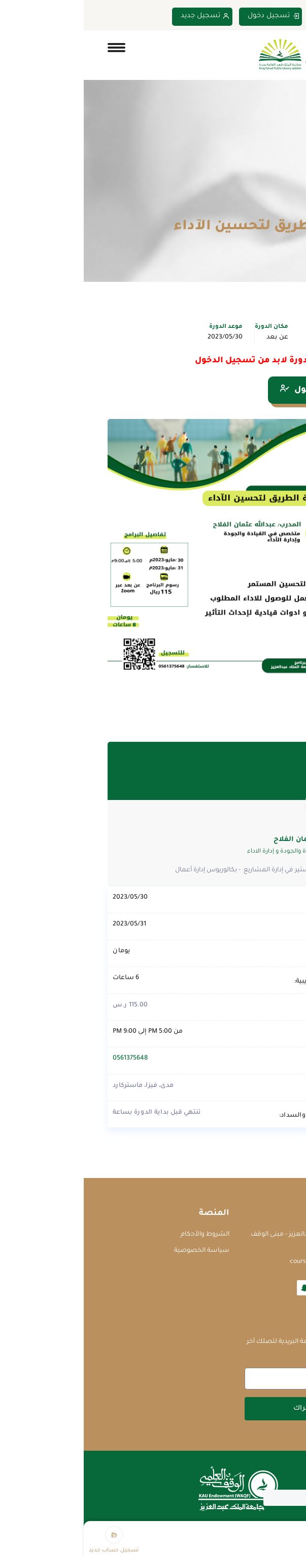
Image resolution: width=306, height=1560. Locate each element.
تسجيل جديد (121, 16)
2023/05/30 (141, 337)
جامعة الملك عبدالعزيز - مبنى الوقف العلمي (218, 1240)
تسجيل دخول (190, 16)
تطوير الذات (249, 337)
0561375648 (46, 1058)
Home (274, 206)
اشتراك (222, 1408)
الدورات (240, 206)
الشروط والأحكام (121, 1234)
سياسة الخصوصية (118, 1250)
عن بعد (194, 337)
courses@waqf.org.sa (238, 1262)
